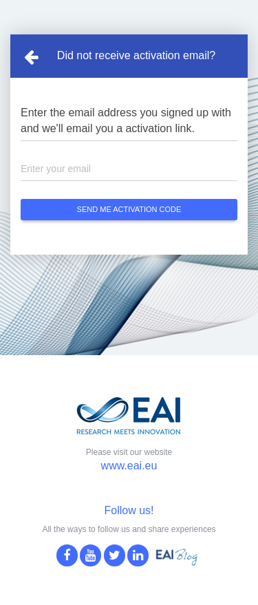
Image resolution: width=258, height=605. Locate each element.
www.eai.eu (129, 465)
